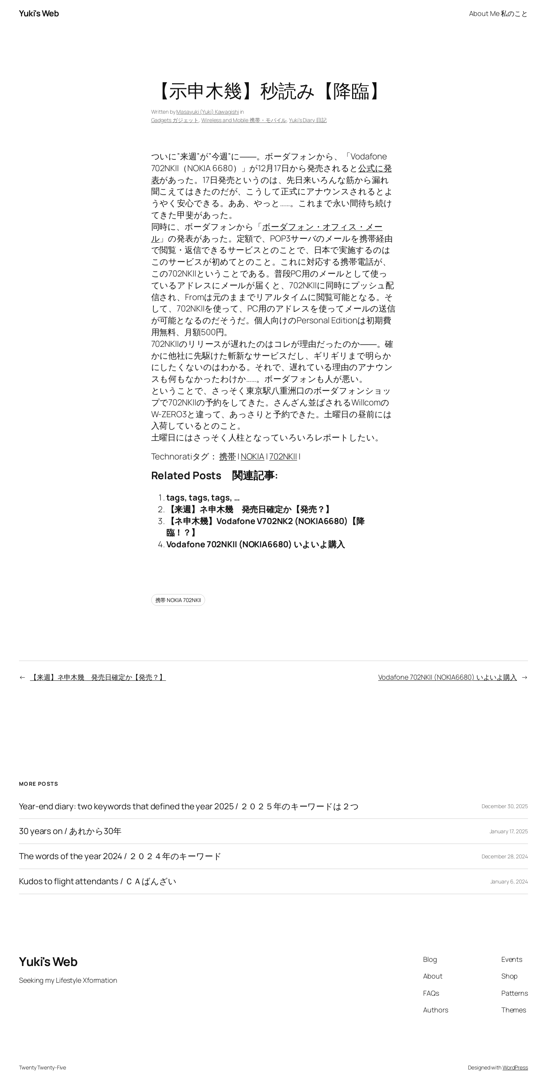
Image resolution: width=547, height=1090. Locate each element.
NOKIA (253, 456)
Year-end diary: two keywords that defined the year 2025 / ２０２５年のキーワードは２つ (189, 806)
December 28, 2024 (505, 856)
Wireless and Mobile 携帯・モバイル (243, 120)
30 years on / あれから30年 (70, 831)
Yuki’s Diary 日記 (308, 120)
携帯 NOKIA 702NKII (178, 600)
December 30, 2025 (505, 806)
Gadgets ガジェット (175, 120)
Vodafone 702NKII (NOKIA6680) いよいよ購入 (255, 544)
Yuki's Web (39, 13)
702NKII (283, 456)
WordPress (515, 1067)
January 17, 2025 (509, 831)
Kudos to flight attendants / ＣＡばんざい (98, 881)
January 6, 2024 (509, 881)
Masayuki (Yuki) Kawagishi (207, 111)
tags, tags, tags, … (203, 497)
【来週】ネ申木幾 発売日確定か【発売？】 (250, 509)
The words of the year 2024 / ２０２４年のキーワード (120, 856)
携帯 (227, 456)
